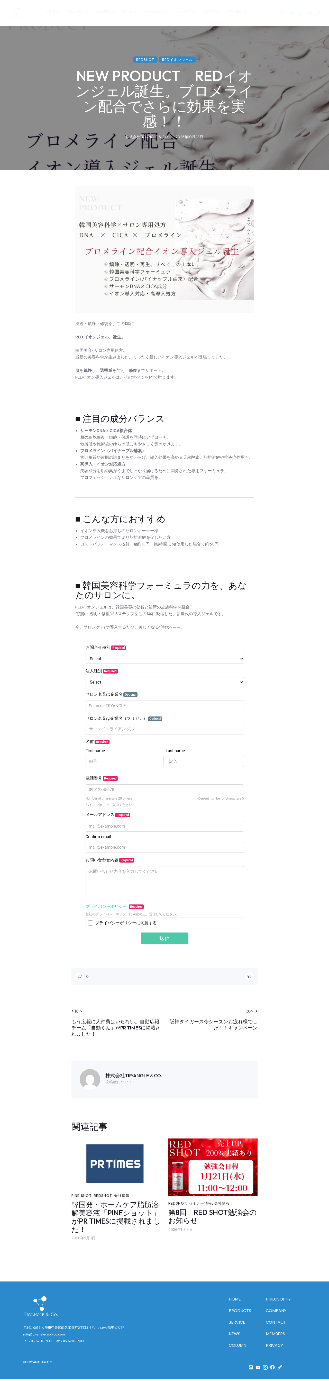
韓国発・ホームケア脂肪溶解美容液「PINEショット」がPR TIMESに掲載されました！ (116, 1219)
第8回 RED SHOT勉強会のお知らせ (212, 1218)
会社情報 (122, 1197)
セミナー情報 (200, 1205)
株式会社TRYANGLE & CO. (133, 1075)
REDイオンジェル (177, 59)
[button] (82, 976)
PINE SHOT (81, 1197)
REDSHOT (145, 59)
